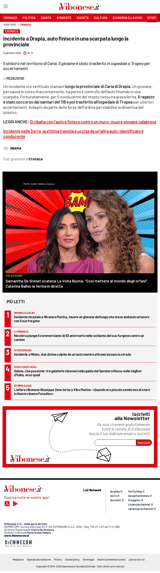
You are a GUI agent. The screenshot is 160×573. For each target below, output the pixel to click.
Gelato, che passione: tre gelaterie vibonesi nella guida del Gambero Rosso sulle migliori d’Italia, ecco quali (77, 373)
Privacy (58, 559)
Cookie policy (72, 559)
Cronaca (25, 24)
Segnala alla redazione (39, 559)
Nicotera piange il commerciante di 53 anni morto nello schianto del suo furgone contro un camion (79, 337)
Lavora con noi (137, 559)
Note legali (88, 559)
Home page (10, 24)
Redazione (18, 559)
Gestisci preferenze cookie (111, 559)
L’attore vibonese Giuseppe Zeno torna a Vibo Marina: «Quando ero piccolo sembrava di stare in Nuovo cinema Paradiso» (82, 391)
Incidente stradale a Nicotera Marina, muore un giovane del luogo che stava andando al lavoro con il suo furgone (81, 319)
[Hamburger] (5, 7)
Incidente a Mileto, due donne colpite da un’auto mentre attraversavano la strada (72, 354)
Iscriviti (144, 442)
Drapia (15, 148)
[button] (152, 27)
